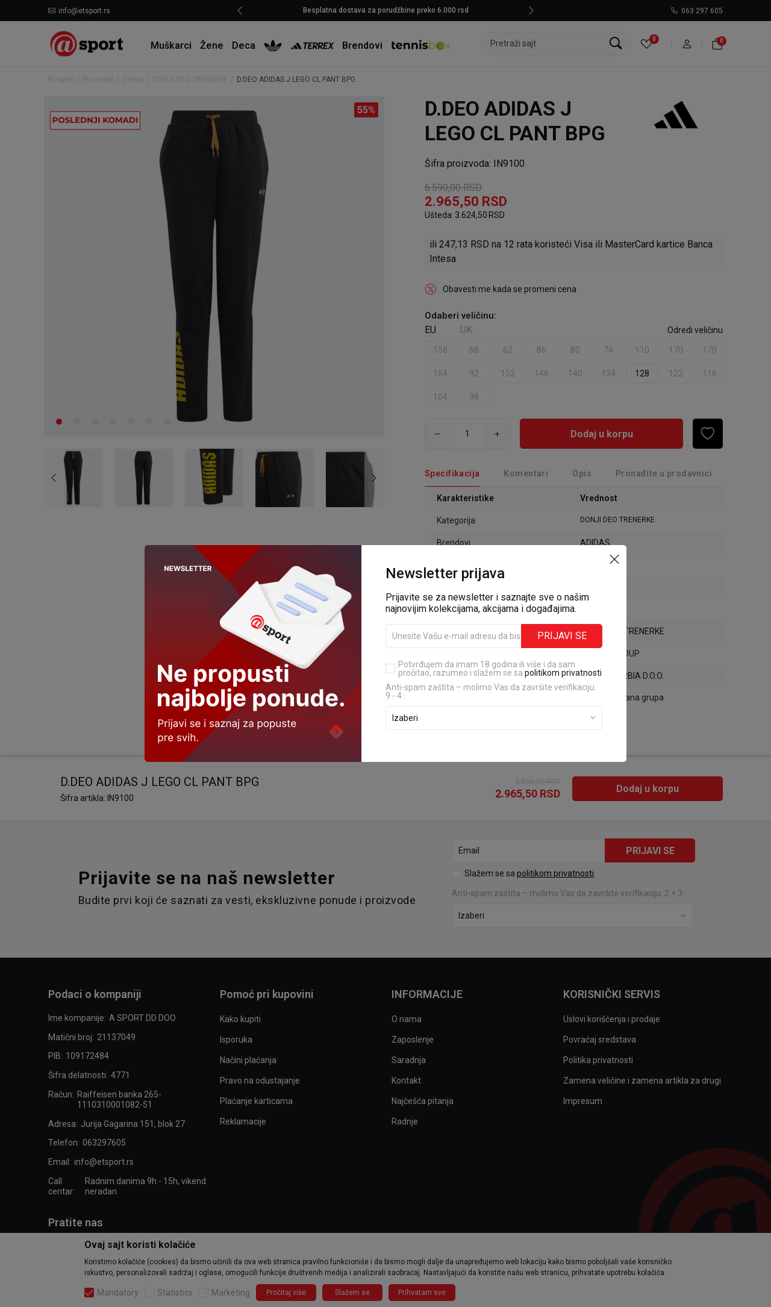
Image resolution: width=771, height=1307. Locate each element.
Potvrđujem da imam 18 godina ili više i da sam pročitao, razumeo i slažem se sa (500, 668)
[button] (614, 558)
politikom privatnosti (563, 673)
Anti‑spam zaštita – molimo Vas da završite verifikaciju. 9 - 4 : (491, 691)
